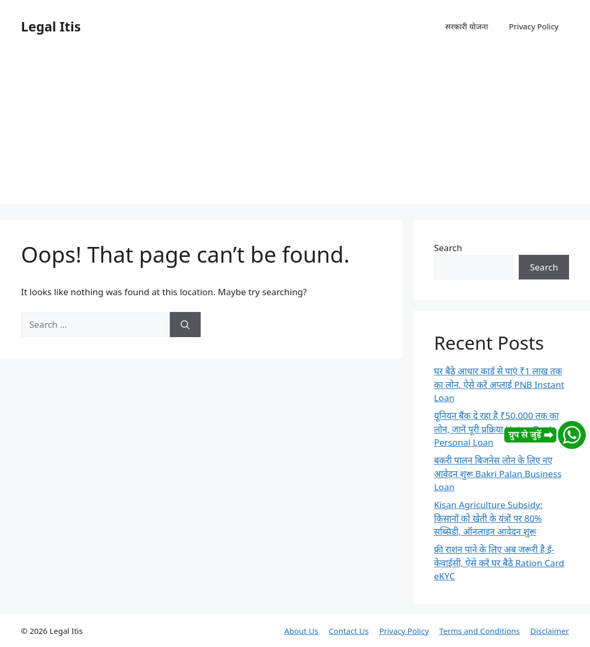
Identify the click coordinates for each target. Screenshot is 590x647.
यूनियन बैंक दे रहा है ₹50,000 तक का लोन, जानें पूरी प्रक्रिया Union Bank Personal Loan (496, 428)
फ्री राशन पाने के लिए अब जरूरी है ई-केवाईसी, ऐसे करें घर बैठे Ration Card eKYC (499, 562)
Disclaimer (549, 631)
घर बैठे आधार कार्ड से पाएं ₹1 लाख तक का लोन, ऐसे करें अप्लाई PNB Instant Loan (499, 384)
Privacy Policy (534, 26)
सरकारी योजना (466, 26)
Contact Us (348, 631)
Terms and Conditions (479, 631)
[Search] (185, 324)
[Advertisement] (295, 131)
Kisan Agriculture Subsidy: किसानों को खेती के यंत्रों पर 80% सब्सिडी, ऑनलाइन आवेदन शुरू (488, 518)
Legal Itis (51, 26)
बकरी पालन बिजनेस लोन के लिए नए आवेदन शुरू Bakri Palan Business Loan (498, 473)
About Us (302, 631)
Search (448, 248)
